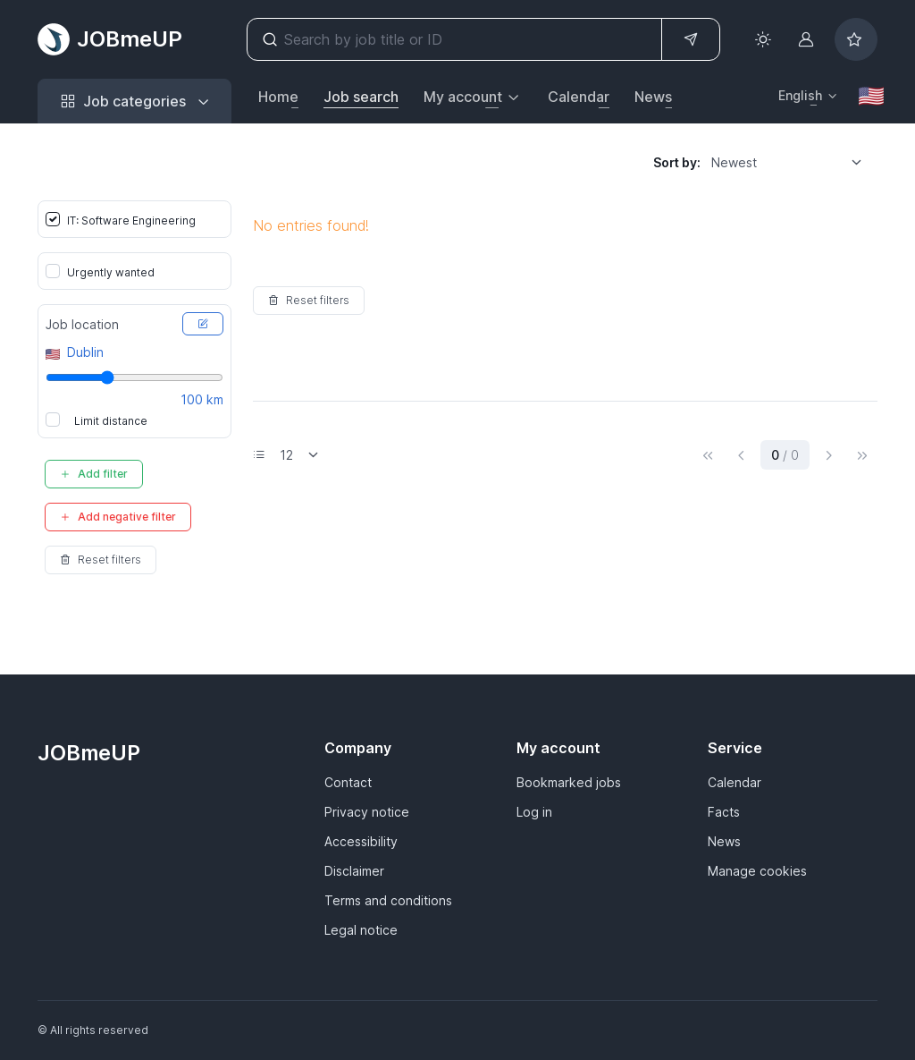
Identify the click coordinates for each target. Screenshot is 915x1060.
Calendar (578, 97)
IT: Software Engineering (131, 220)
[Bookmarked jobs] (856, 39)
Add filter (94, 473)
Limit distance (110, 421)
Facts (724, 811)
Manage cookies (757, 870)
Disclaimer (354, 870)
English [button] (800, 95)
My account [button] (463, 97)
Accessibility (361, 841)
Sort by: (677, 162)
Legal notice (361, 929)
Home (278, 97)
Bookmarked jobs (568, 782)
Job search (361, 97)
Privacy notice (366, 811)
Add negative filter (118, 516)
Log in (534, 811)
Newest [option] (734, 162)
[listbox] (792, 162)
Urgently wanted (111, 272)
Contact (348, 782)
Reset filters (100, 559)
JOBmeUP (110, 39)
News (653, 97)
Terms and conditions (388, 900)
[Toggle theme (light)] (763, 39)
